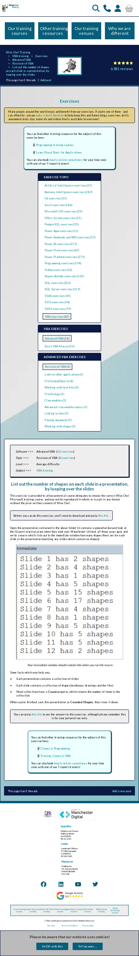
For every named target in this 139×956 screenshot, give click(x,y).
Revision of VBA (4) (57, 366)
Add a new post (121, 791)
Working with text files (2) (61, 387)
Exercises (41, 56)
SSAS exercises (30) (57, 296)
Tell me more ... (87, 946)
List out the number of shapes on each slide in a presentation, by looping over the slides (27, 70)
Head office (66, 826)
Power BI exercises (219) (60, 244)
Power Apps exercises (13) (61, 231)
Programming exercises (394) (62, 263)
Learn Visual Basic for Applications (59, 152)
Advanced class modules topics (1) (65, 407)
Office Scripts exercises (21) (62, 218)
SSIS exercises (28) (57, 302)
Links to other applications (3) (63, 374)
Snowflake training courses (74, 910)
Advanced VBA (21, 60)
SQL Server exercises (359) (62, 289)
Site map (51, 925)
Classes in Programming (55, 748)
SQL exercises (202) (57, 283)
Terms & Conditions (70, 925)
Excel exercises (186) (58, 205)
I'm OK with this (52, 946)
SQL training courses (88, 910)
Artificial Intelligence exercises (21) (68, 185)
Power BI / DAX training (46, 910)
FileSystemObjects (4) (58, 381)
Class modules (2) (55, 400)
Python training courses (60, 910)
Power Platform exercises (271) (64, 257)
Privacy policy (88, 925)
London (64, 844)
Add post (45, 80)
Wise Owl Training (18, 52)
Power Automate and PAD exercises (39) (69, 237)
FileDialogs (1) (54, 394)
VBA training (20, 56)
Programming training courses (54, 145)
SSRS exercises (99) (57, 309)
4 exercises (67, 458)
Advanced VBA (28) (57, 338)
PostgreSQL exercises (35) (61, 224)
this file (103, 515)
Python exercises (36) (58, 270)
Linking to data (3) (56, 413)
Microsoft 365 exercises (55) (63, 211)
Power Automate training (33, 910)
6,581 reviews (122, 69)
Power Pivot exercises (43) (61, 250)
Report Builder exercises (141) (64, 276)
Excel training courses (19, 910)
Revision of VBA (22, 63)
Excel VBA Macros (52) (59, 346)
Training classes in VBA (55, 756)
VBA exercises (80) (57, 316)
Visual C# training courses (115, 910)
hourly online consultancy (66, 160)
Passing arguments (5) (58, 420)
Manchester (67, 861)
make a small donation (50, 115)
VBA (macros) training (101, 910)
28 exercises (65, 451)
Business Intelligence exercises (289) (68, 192)
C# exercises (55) (55, 198)
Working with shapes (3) (59, 426)
